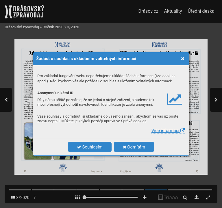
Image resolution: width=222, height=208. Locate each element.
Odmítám (134, 147)
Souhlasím (90, 147)
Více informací (168, 130)
